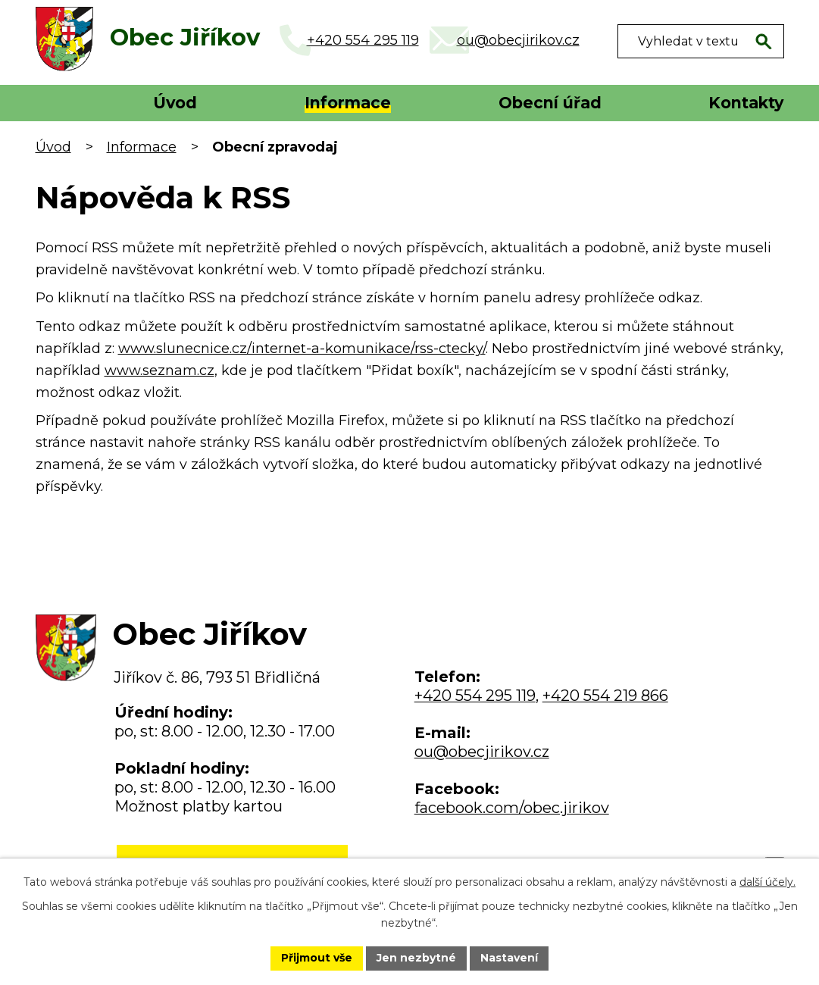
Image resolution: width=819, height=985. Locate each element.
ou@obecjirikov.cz (481, 752)
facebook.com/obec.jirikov (511, 808)
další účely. (767, 882)
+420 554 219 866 (605, 695)
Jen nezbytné (416, 958)
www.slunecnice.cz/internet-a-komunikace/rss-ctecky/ (302, 348)
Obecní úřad (550, 102)
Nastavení (509, 958)
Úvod (175, 102)
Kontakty (745, 102)
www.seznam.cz (159, 370)
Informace (348, 102)
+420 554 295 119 (475, 695)
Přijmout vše (316, 958)
